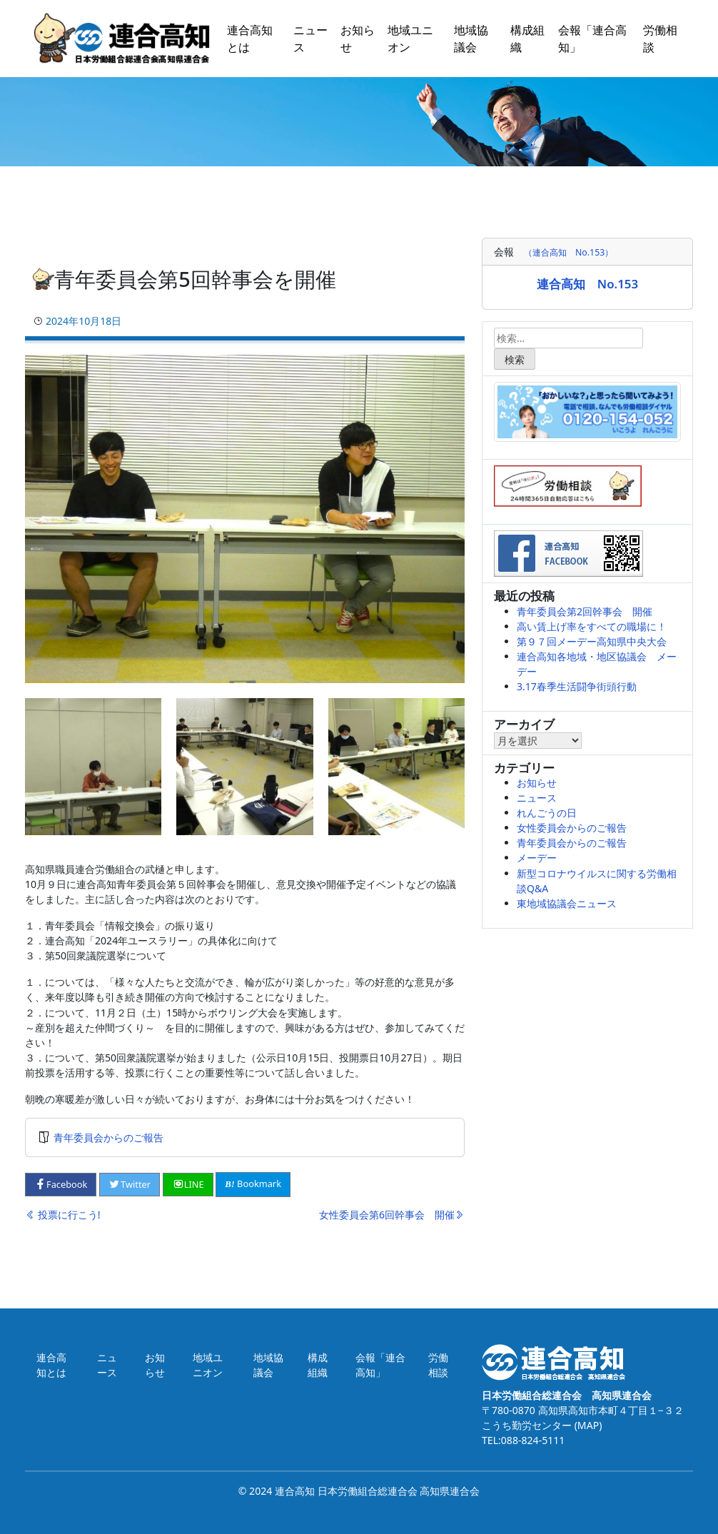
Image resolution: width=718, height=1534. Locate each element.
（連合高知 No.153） (568, 252)
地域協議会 (471, 38)
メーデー (537, 857)
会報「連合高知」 (592, 38)
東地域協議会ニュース (567, 903)
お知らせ (357, 38)
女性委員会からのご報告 (572, 827)
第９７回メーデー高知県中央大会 (592, 641)
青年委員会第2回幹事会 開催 (584, 611)
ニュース (310, 38)
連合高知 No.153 (587, 284)
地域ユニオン (410, 38)
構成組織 (527, 38)
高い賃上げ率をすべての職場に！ (592, 626)
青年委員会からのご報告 (108, 1137)
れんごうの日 (547, 812)
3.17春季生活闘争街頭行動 (577, 686)
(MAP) (587, 1425)
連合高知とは (250, 38)
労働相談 (660, 38)
